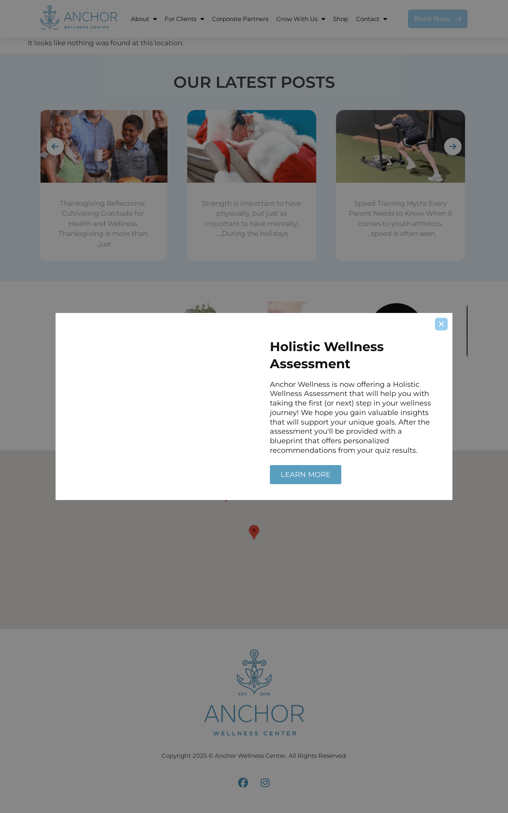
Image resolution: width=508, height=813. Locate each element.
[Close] (441, 324)
